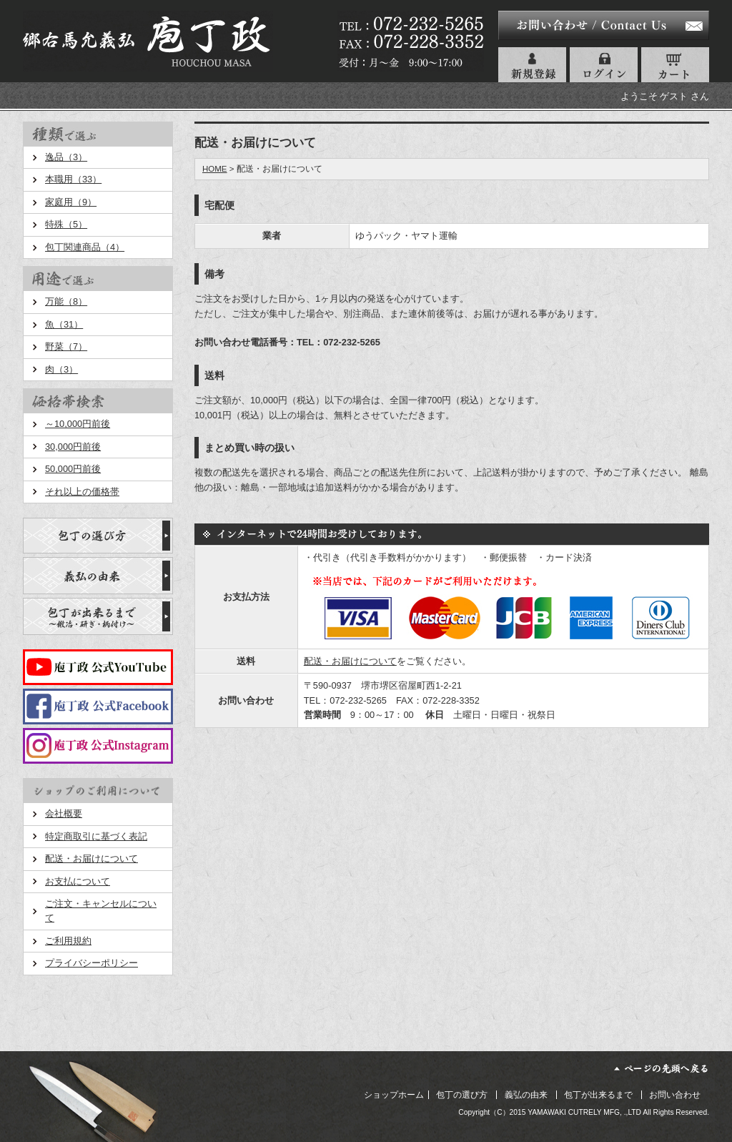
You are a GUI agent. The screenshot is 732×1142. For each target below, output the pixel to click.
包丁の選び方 (462, 1095)
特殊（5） (66, 224)
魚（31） (64, 324)
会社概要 (63, 813)
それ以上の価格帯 (82, 491)
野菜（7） (66, 346)
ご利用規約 (68, 940)
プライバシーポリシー (91, 963)
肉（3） (61, 369)
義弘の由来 (526, 1095)
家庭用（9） (71, 202)
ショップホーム (394, 1095)
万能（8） (66, 301)
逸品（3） (66, 157)
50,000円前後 (73, 468)
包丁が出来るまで (598, 1095)
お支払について (77, 881)
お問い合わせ (675, 1095)
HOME (214, 168)
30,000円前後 (73, 446)
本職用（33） (73, 179)
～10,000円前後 (77, 423)
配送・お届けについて (91, 858)
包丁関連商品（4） (84, 247)
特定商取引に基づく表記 (96, 836)
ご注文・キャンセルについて (101, 910)
